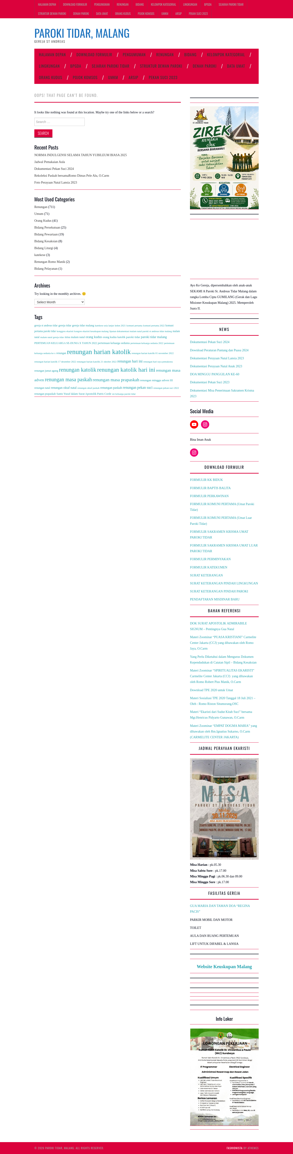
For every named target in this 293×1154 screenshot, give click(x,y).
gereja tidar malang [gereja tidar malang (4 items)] (83, 325)
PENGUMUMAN (102, 4)
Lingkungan (190, 4)
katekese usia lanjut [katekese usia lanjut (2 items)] (104, 325)
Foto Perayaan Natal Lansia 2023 (55, 182)
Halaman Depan (47, 4)
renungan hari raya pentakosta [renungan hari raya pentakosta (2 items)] (158, 361)
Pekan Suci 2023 (198, 13)
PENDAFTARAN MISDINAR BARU (215, 599)
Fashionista (235, 1148)
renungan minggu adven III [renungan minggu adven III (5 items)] (156, 380)
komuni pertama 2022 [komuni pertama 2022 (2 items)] (154, 325)
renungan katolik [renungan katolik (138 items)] (77, 370)
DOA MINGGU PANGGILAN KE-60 (214, 374)
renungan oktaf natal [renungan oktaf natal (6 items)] (63, 387)
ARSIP (178, 13)
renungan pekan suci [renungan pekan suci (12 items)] (138, 387)
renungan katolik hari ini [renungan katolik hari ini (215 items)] (126, 369)
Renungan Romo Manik (49, 262)
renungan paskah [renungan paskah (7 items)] (111, 387)
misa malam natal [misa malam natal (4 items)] (75, 337)
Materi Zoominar (201, 670)
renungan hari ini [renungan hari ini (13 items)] (130, 361)
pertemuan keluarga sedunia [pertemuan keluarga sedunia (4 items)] (114, 343)
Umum (38, 214)
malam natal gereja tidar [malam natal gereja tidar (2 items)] (52, 337)
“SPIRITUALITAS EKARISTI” (234, 670)
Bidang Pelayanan (45, 268)
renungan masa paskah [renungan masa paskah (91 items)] (68, 379)
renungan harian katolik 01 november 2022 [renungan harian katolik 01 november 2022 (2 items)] (153, 353)
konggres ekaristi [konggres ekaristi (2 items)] (65, 331)
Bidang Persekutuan (47, 227)
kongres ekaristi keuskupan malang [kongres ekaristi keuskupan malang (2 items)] (91, 331)
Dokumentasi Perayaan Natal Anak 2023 (216, 366)
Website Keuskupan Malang (224, 966)
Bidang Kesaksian (45, 241)
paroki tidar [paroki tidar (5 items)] (133, 337)
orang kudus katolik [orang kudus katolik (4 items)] (114, 337)
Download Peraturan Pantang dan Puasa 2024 (219, 350)
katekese (39, 255)
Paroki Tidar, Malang (82, 33)
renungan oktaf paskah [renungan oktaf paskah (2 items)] (88, 388)
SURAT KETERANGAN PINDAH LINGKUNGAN (224, 583)
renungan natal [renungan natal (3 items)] (42, 387)
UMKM (164, 13)
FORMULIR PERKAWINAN (209, 496)
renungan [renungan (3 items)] (61, 353)
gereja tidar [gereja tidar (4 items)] (64, 325)
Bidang (140, 4)
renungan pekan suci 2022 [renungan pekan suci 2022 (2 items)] (166, 388)
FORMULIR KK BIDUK (206, 480)
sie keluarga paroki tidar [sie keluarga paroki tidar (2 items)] (124, 394)
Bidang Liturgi (43, 248)
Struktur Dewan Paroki (52, 13)
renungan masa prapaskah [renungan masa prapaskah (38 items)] (116, 379)
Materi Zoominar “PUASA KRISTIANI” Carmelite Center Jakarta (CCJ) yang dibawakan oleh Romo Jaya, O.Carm (223, 642)
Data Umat (102, 13)
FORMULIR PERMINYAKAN (210, 559)
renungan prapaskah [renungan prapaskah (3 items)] (45, 393)
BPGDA (208, 4)
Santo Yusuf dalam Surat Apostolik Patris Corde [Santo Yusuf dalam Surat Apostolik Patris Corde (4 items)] (84, 393)
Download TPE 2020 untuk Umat (211, 690)
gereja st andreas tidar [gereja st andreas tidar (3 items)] (46, 325)
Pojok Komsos (146, 13)
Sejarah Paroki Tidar (231, 4)
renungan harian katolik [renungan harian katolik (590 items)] (99, 351)
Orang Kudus (123, 13)
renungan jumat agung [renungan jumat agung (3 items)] (46, 370)
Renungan (122, 4)
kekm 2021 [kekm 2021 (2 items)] (120, 325)
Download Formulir (75, 4)
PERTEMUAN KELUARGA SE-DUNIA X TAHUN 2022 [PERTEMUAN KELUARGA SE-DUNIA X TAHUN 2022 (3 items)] (65, 343)
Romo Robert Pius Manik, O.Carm (219, 682)
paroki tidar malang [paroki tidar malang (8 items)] (154, 337)
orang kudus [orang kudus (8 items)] (94, 337)
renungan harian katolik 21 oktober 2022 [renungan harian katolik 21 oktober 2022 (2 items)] (97, 361)
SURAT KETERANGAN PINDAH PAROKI (219, 591)
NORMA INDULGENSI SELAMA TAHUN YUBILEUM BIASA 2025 (80, 155)
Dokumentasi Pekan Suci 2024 (54, 169)
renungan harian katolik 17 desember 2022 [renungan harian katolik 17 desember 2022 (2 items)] (55, 361)
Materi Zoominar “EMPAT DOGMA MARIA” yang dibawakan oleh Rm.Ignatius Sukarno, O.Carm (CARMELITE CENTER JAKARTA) (223, 731)
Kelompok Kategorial (163, 4)
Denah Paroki (81, 13)
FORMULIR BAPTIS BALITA (210, 488)
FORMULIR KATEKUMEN (208, 567)
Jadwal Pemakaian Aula (49, 162)
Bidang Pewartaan (46, 234)
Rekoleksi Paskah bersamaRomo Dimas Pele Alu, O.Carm (71, 175)
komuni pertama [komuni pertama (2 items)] (135, 325)
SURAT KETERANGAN (206, 575)
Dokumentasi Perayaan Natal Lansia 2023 (217, 358)
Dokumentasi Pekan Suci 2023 (209, 382)
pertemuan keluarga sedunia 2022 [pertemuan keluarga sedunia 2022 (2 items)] (146, 343)
